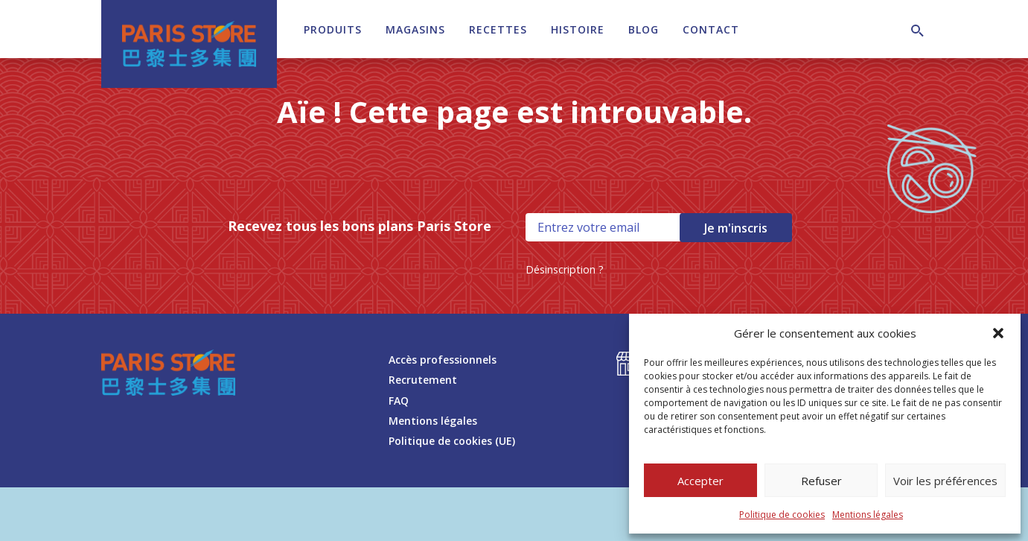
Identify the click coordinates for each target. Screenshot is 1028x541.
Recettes (498, 29)
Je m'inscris (735, 228)
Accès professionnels (443, 359)
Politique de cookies (782, 514)
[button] (998, 333)
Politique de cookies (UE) (452, 441)
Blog (643, 29)
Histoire (577, 29)
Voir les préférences (945, 480)
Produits (333, 29)
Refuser (821, 480)
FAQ (399, 400)
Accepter (700, 480)
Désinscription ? (565, 269)
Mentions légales (867, 514)
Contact (711, 29)
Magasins (415, 29)
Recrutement (423, 380)
